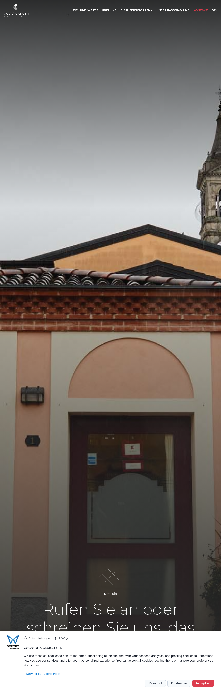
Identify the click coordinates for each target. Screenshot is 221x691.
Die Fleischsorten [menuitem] (135, 10)
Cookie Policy (52, 673)
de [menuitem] (214, 10)
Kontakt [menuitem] (200, 10)
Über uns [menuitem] (109, 10)
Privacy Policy (32, 673)
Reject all (155, 683)
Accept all (203, 683)
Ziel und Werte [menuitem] (85, 10)
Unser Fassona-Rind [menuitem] (173, 10)
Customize (179, 683)
